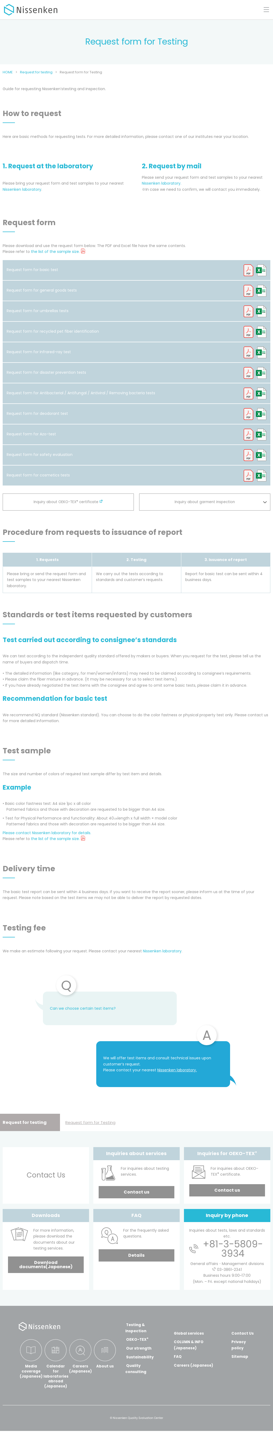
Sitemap (240, 1356)
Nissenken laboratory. (161, 183)
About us (105, 1366)
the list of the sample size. (55, 251)
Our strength (138, 1348)
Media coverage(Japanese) (31, 1371)
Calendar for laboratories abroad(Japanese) (55, 1377)
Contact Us (242, 1333)
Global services (188, 1333)
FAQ (177, 1356)
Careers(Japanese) (80, 1369)
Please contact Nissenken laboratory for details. (47, 833)
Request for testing (25, 1122)
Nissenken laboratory (22, 189)
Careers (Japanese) (194, 1365)
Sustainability (139, 1356)
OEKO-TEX (136, 1339)
